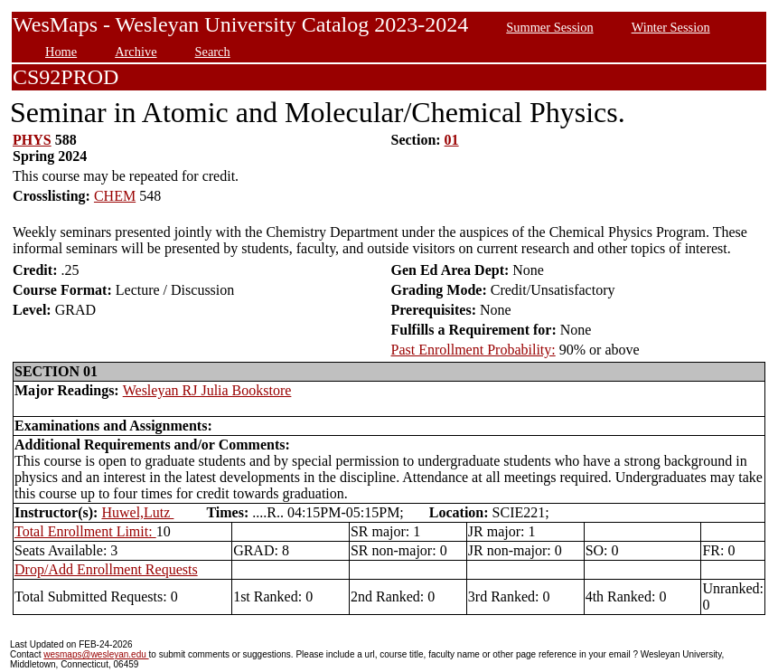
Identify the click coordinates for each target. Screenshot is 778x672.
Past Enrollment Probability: (473, 349)
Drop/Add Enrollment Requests (106, 569)
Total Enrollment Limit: (85, 531)
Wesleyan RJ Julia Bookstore (207, 390)
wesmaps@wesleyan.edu (95, 654)
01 (452, 139)
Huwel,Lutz (137, 512)
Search (212, 51)
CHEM (115, 195)
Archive (135, 51)
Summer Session (549, 27)
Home (61, 51)
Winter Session (671, 27)
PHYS (32, 139)
